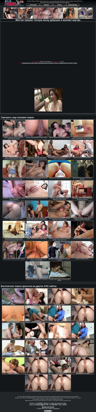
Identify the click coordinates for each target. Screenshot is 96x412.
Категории (33, 5)
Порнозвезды (72, 5)
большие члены (53, 63)
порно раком (34, 63)
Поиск (59, 5)
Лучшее (46, 5)
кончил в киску (72, 63)
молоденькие (26, 63)
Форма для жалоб (48, 407)
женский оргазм (43, 63)
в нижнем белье (63, 63)
